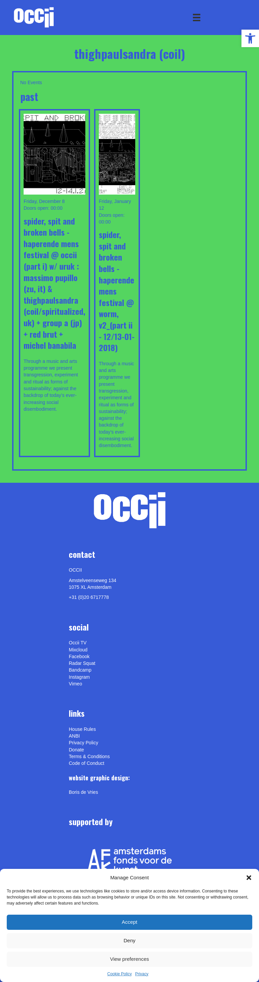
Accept (129, 922)
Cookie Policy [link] (119, 974)
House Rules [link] (82, 729)
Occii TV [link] (78, 642)
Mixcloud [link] (78, 649)
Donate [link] (76, 749)
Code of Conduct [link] (86, 763)
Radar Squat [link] (82, 663)
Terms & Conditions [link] (89, 756)
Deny (129, 940)
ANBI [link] (74, 736)
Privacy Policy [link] (83, 742)
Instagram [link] (79, 677)
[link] (250, 38)
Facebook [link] (79, 656)
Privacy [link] (141, 974)
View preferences (129, 959)
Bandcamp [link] (80, 670)
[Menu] (196, 17)
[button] (249, 877)
